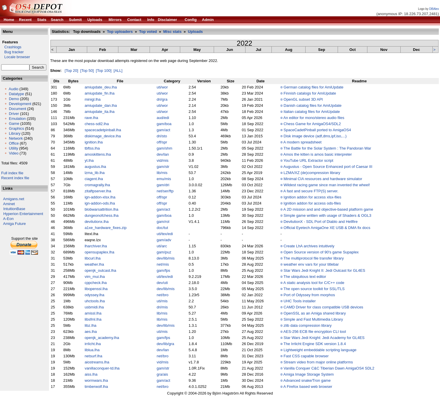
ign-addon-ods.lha (100, 203)
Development (20, 104)
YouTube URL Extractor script (308, 160)
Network (16, 138)
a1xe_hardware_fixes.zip (106, 227)
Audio (13, 89)
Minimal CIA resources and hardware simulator (323, 179)
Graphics (16, 128)
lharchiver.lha (96, 246)
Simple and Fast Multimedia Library (313, 319)
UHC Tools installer (300, 301)
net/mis (163, 264)
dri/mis (162, 307)
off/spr (162, 142)
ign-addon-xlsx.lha (100, 197)
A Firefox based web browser (307, 386)
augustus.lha (95, 166)
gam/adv (164, 240)
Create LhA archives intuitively (309, 246)
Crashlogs (11, 47)
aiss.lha (91, 374)
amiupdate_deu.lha (101, 87)
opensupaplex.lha (99, 252)
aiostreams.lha (97, 362)
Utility (13, 148)
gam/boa (164, 124)
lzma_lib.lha (95, 173)
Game (14, 123)
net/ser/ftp (165, 191)
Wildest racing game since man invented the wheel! (327, 185)
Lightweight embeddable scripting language (320, 350)
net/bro (162, 295)
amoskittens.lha (98, 154)
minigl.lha (93, 99)
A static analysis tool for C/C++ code (313, 282)
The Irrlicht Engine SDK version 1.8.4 (314, 344)
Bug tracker (12, 52)
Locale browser (15, 57)
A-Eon (8, 218)
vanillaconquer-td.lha (102, 368)
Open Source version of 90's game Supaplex (321, 252)
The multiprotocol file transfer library (313, 258)
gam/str (163, 166)
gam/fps (163, 270)
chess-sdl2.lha (97, 124)
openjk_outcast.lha (100, 270)
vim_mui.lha (95, 276)
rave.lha (91, 118)
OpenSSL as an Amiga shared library (315, 313)
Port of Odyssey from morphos (309, 295)
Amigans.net (13, 199)
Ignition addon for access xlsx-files (312, 197)
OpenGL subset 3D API (303, 99)
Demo (14, 99)
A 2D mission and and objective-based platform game (328, 209)
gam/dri (163, 185)
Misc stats (172, 31)
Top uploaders (120, 31)
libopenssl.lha (96, 289)
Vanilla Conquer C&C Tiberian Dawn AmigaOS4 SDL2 (329, 368)
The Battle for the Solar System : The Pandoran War (327, 148)
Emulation (17, 118)
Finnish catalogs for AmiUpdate (310, 93)
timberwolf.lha (96, 386)
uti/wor (162, 87)
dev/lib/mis (165, 258)
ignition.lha (94, 142)
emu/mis (164, 179)
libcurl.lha (93, 258)
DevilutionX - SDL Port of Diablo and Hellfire (321, 221)
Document (17, 108)
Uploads (195, 31)
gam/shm (164, 148)
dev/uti (162, 282)
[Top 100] (104, 70)
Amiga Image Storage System (308, 374)
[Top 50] (87, 70)
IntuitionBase (14, 209)
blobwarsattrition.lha (101, 209)
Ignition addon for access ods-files (312, 203)
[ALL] (118, 70)
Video (13, 153)
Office (14, 143)
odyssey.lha (94, 295)
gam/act (163, 130)
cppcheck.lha (96, 282)
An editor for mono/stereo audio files (313, 118)
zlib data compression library (308, 325)
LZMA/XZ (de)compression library (312, 173)
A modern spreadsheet (302, 142)
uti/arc (162, 246)
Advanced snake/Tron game (307, 380)
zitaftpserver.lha (98, 191)
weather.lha (94, 264)
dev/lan (163, 154)
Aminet (9, 204)
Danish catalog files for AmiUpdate (313, 105)
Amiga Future (14, 223)
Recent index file (15, 178)
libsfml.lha (93, 319)
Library (14, 133)
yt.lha (89, 160)
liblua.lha (92, 350)
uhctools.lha (95, 301)
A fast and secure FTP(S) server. (311, 191)
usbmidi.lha (94, 307)
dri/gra (162, 99)
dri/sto (162, 136)
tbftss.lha (92, 148)
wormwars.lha (96, 380)
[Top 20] (71, 70)
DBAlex (434, 8)
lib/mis (162, 173)
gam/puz (164, 252)
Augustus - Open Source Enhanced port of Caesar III (327, 166)
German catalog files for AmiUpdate (313, 87)
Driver (14, 113)
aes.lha (91, 331)
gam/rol (163, 221)
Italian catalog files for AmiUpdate (312, 111)
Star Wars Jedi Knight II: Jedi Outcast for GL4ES (324, 270)
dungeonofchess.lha (101, 215)
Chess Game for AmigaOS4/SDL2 (312, 124)
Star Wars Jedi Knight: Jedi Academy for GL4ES (324, 337)
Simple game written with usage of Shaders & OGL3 (327, 215)
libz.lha (90, 325)
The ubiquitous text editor (304, 276)
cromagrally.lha (97, 185)
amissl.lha (93, 313)
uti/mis (162, 301)
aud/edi (163, 118)
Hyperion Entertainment (23, 214)
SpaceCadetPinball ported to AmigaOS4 (317, 130)
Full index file (12, 173)
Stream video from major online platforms (318, 362)
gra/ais (162, 374)
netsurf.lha (93, 356)
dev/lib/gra (165, 344)
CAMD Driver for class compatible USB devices (323, 307)
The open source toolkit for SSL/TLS (314, 289)
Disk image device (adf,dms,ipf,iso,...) (315, 136)
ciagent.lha (94, 179)
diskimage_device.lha (103, 136)
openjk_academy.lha (102, 337)
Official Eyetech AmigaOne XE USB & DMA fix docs (327, 227)
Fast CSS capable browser (306, 356)
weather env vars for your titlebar (311, 264)
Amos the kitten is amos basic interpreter (317, 154)
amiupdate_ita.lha (100, 111)
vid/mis (162, 160)
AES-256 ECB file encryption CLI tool (314, 331)
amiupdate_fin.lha (100, 93)
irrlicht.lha (93, 344)
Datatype (16, 94)
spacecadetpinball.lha (103, 130)
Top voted (148, 31)
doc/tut (162, 227)
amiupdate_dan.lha (101, 105)
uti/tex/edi (165, 234)
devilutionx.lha (96, 221)
